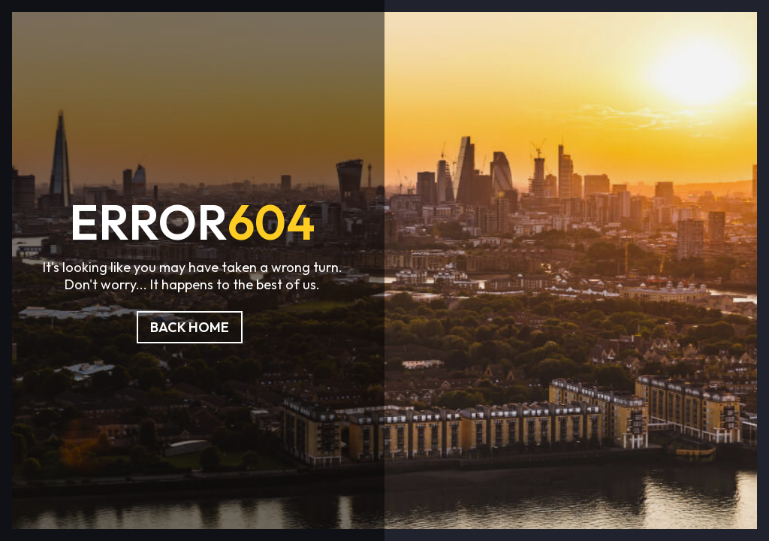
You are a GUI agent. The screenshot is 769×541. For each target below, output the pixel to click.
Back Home (189, 327)
